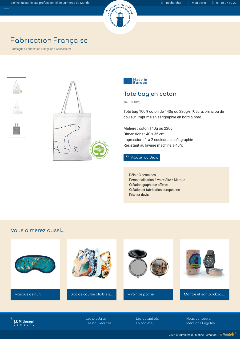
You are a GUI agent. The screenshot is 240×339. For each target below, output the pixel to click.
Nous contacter (199, 318)
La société (144, 323)
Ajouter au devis (142, 157)
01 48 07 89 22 (224, 2)
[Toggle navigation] (6, 10)
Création (221, 335)
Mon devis (197, 2)
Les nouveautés (98, 323)
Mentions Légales (200, 323)
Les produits (96, 318)
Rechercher (171, 2)
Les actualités (147, 318)
